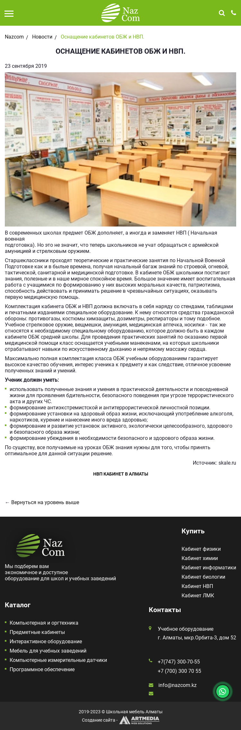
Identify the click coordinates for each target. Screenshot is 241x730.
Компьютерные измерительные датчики (58, 660)
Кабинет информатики (209, 568)
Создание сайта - (120, 720)
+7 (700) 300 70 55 (179, 671)
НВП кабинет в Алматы (120, 473)
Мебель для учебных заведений (48, 651)
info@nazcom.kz (177, 685)
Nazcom (14, 37)
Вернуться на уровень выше (45, 502)
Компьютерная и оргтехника (44, 623)
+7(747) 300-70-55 (179, 662)
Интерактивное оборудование (46, 641)
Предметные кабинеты (37, 632)
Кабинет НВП (197, 586)
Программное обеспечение (42, 669)
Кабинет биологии (203, 577)
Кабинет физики (201, 549)
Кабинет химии (200, 558)
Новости (42, 37)
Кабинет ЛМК (198, 595)
